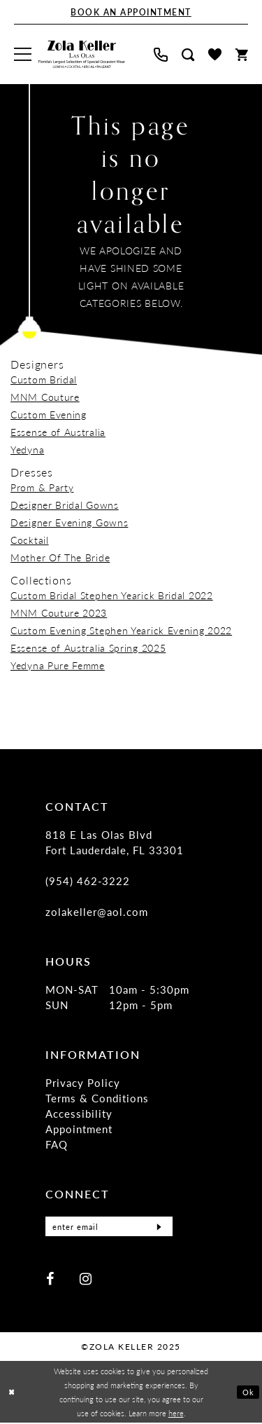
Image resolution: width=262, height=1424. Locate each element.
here (176, 1414)
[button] (22, 54)
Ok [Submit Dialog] (248, 1393)
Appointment (78, 1128)
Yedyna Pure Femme (57, 665)
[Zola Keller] (81, 55)
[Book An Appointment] (131, 12)
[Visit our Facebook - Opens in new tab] (49, 1279)
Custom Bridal (43, 379)
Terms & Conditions (97, 1097)
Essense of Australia (57, 432)
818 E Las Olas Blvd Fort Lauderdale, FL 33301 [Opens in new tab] (114, 842)
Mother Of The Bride (60, 557)
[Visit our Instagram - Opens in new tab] (85, 1279)
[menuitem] (22, 54)
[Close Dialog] (12, 1392)
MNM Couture (45, 397)
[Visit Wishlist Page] (214, 54)
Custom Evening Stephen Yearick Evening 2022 (121, 630)
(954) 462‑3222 (87, 880)
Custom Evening (48, 414)
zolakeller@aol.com (96, 911)
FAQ (56, 1144)
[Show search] (188, 54)
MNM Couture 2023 (58, 612)
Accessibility (78, 1113)
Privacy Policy (82, 1082)
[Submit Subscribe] (158, 1227)
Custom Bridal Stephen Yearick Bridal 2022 (111, 595)
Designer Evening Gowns (69, 522)
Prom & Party (41, 487)
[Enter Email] (109, 1227)
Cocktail (29, 540)
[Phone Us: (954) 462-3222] (161, 55)
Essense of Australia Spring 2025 (88, 648)
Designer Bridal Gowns (64, 505)
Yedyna (27, 449)
